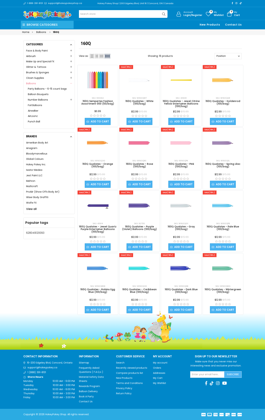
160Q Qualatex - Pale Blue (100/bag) (223, 228)
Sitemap (84, 362)
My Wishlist (159, 383)
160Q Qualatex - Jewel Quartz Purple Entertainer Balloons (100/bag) (97, 229)
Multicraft (32, 186)
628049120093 (35, 233)
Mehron (30, 181)
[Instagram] (236, 3)
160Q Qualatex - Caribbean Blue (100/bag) (139, 291)
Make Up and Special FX (40, 61)
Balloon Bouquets (38, 94)
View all (31, 209)
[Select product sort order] (228, 56)
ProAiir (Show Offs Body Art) (43, 191)
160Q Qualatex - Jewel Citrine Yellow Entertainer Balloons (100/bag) (181, 103)
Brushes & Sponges (37, 72)
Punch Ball (34, 121)
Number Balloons (38, 99)
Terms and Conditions (129, 383)
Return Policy (124, 393)
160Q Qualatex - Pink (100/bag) (181, 165)
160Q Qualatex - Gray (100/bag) (181, 228)
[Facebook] (232, 3)
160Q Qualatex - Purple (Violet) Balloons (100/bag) (139, 228)
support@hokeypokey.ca (42, 367)
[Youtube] (224, 383)
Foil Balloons (35, 105)
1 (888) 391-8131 (37, 372)
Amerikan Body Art (37, 142)
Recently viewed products (131, 368)
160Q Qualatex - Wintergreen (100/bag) (223, 291)
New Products (210, 24)
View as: (83, 56)
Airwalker (33, 110)
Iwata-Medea (34, 170)
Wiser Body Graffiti (37, 197)
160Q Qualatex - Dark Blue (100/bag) (181, 291)
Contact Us (233, 24)
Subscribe (233, 374)
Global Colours (35, 159)
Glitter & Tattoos (36, 67)
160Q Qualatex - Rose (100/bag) (139, 165)
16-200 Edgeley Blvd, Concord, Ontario (50, 362)
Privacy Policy (124, 388)
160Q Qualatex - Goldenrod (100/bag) (222, 102)
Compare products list (129, 373)
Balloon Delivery (88, 391)
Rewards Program (89, 386)
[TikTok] (241, 3)
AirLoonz (33, 116)
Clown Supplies (35, 78)
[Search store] (123, 14)
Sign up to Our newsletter (216, 356)
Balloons (31, 83)
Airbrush (31, 56)
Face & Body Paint (37, 50)
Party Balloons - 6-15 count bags (47, 88)
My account (160, 362)
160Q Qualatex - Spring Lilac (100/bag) (222, 165)
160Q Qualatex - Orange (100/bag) (97, 165)
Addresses (159, 373)
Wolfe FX (31, 202)
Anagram (31, 148)
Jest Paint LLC (34, 175)
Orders (157, 368)
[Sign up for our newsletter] (207, 374)
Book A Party (86, 396)
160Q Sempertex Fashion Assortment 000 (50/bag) (97, 102)
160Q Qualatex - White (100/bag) (139, 102)
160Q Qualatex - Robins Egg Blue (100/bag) (97, 291)
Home (25, 32)
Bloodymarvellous (36, 153)
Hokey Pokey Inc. (36, 164)
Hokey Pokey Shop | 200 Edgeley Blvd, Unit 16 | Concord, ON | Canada (135, 3)
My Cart (158, 378)
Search (120, 362)
